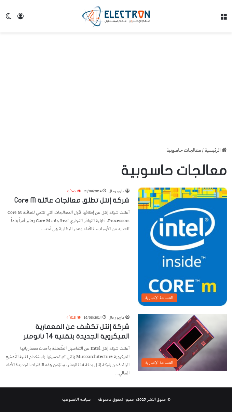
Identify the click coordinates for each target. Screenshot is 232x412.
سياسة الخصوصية (76, 399)
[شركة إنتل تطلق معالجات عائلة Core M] (182, 247)
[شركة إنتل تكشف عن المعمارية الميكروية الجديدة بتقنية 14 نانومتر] (182, 342)
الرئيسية (216, 150)
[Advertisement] (116, 87)
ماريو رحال (116, 191)
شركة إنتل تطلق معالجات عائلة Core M (71, 200)
